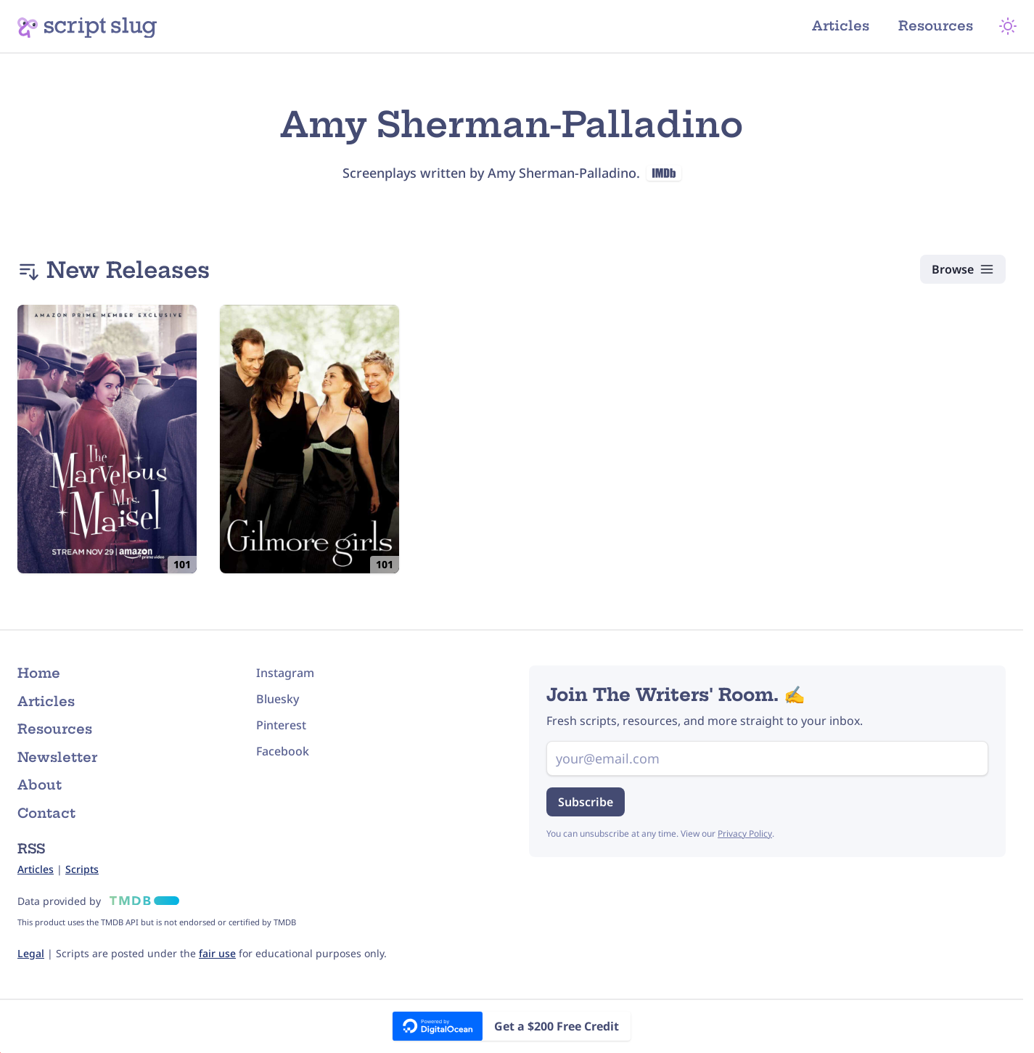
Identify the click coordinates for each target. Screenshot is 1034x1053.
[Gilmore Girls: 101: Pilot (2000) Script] (309, 439)
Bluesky (277, 699)
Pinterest (281, 725)
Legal (30, 953)
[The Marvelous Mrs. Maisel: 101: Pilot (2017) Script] (107, 439)
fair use (217, 953)
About (39, 785)
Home (38, 673)
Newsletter (57, 757)
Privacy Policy (745, 833)
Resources (935, 25)
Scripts (82, 869)
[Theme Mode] (1008, 26)
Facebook (282, 751)
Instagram (285, 673)
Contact (46, 813)
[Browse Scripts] (963, 269)
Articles (840, 25)
